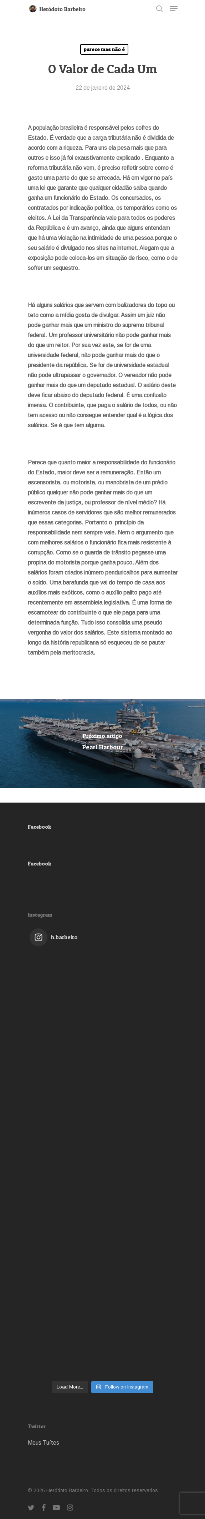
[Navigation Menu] (174, 8)
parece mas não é (104, 49)
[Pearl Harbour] (102, 743)
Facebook (39, 827)
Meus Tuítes (43, 1443)
